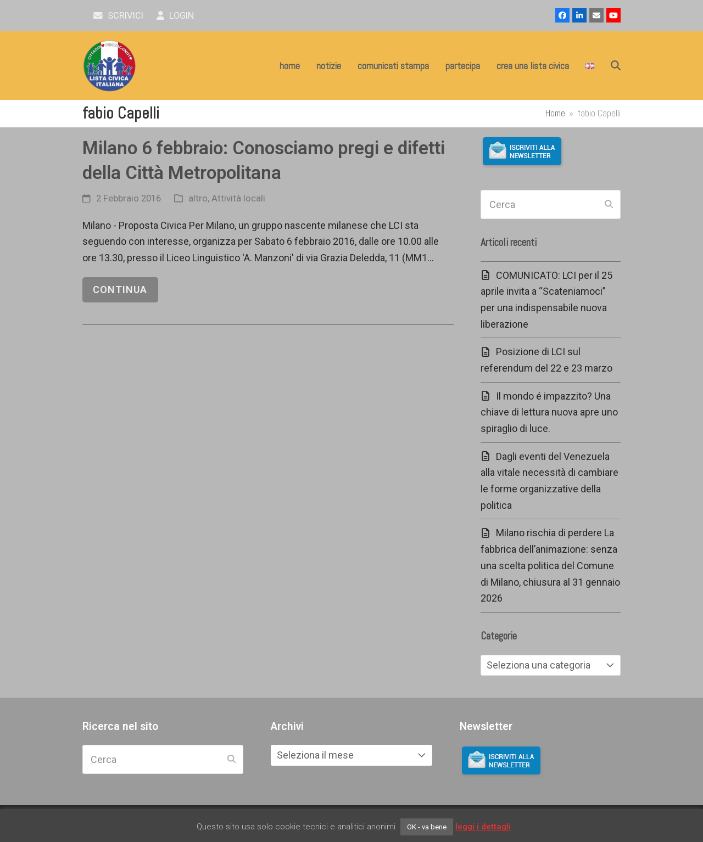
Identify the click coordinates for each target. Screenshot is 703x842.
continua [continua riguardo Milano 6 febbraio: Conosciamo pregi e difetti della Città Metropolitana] (120, 289)
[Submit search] (609, 204)
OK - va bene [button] (427, 827)
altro (198, 198)
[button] (615, 66)
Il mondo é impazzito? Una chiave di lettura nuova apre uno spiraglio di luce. (549, 412)
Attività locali (238, 198)
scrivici (118, 15)
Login (175, 15)
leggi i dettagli (483, 827)
